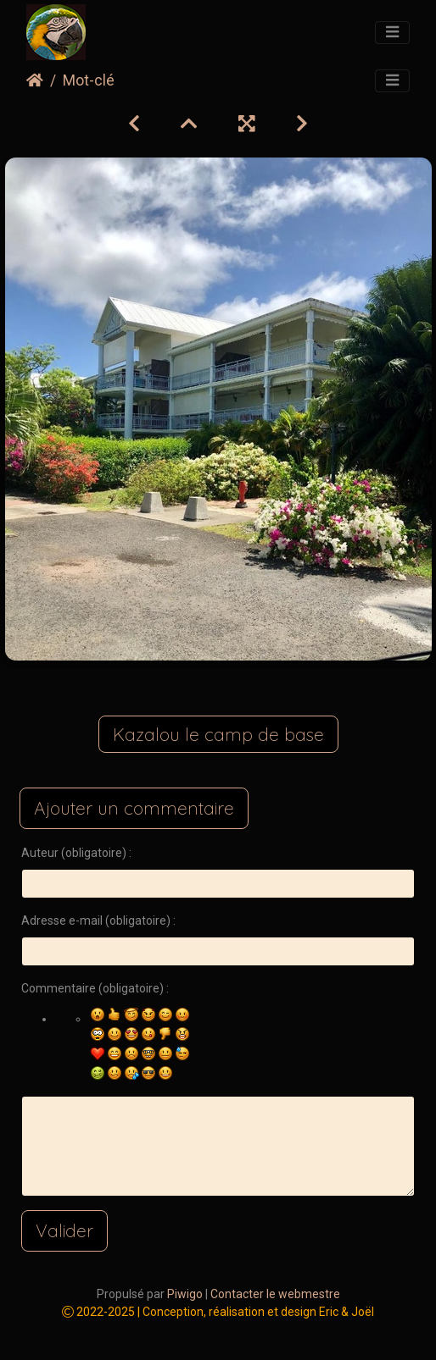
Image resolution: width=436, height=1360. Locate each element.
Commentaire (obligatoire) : (95, 988)
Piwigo (185, 1294)
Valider (64, 1230)
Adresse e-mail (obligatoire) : (98, 920)
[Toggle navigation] (392, 33)
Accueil (34, 80)
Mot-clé (89, 80)
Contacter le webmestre (275, 1294)
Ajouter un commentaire (134, 808)
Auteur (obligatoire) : (76, 853)
